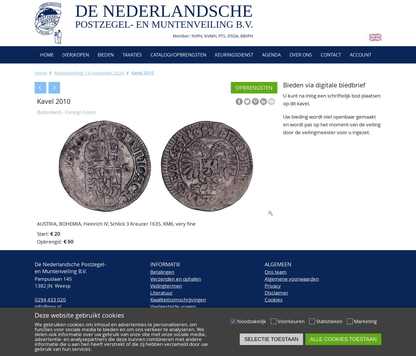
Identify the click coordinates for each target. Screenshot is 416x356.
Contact (331, 55)
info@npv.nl (48, 306)
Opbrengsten (254, 87)
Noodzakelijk (251, 321)
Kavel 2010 (142, 73)
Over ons (300, 55)
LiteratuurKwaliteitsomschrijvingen (178, 296)
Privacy (273, 285)
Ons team (276, 272)
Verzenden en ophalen (175, 279)
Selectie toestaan (271, 339)
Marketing (365, 321)
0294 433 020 (50, 299)
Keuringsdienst (234, 55)
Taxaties (132, 55)
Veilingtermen (166, 285)
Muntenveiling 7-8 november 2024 (89, 73)
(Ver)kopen (75, 55)
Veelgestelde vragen (173, 306)
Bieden (106, 55)
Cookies (274, 299)
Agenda (271, 55)
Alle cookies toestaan (343, 339)
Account (361, 55)
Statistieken (329, 321)
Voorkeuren (291, 321)
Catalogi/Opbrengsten (178, 55)
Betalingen (162, 272)
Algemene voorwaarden (292, 279)
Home (46, 55)
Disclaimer (276, 292)
